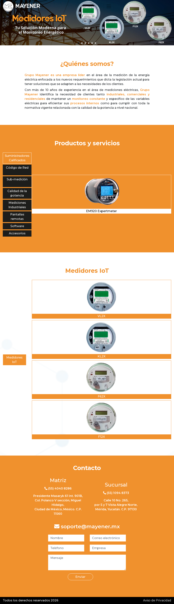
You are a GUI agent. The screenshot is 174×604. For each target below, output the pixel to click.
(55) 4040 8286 (58, 488)
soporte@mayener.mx (87, 526)
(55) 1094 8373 (116, 493)
